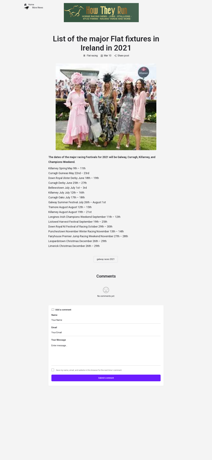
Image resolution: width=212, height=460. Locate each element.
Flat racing (90, 55)
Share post (121, 55)
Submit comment (106, 378)
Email (54, 327)
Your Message (58, 340)
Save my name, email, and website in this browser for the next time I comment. (89, 370)
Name (54, 315)
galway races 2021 (106, 259)
